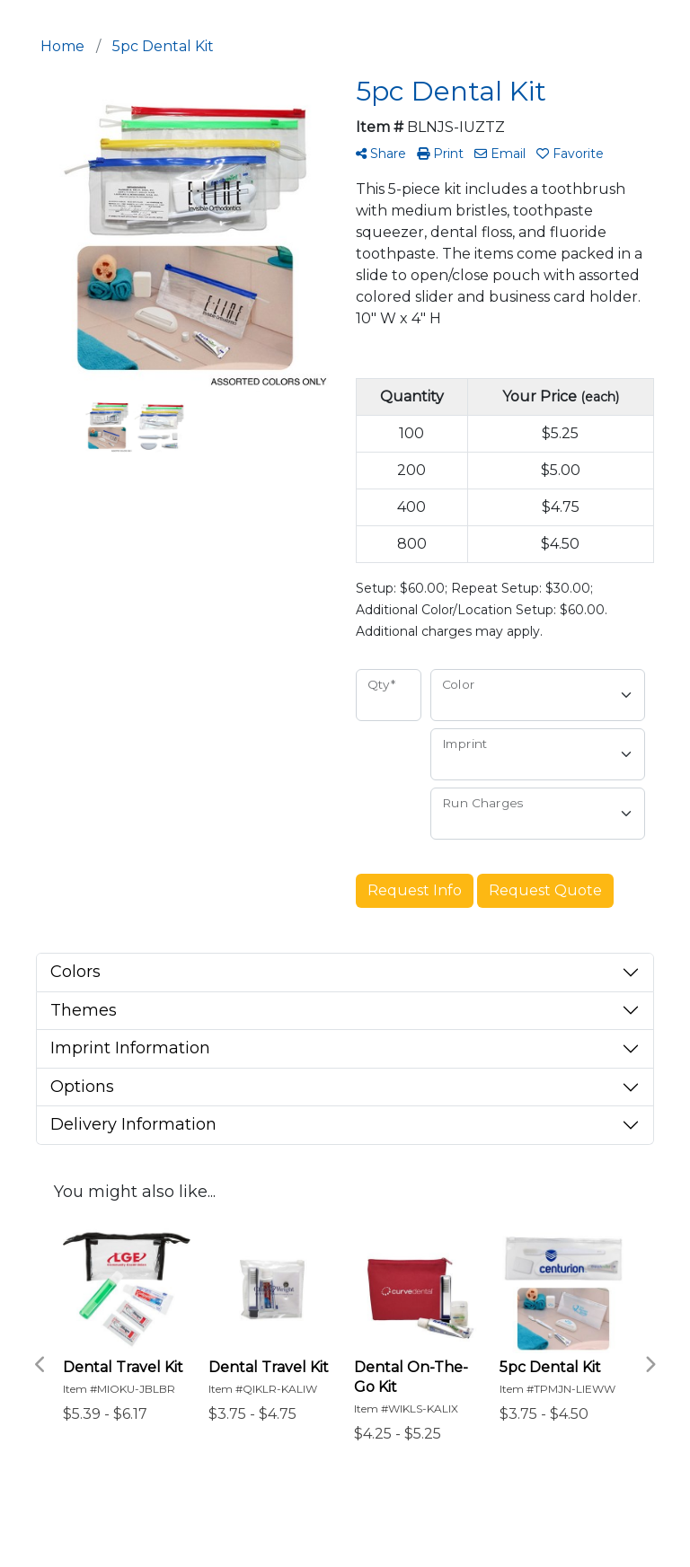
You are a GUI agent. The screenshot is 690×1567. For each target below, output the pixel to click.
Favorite (570, 153)
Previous (40, 1365)
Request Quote (545, 890)
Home (62, 46)
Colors (75, 972)
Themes (83, 1010)
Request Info (414, 890)
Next (650, 1365)
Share (381, 153)
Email (500, 153)
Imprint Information (130, 1048)
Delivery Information (133, 1124)
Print (440, 153)
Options (82, 1086)
